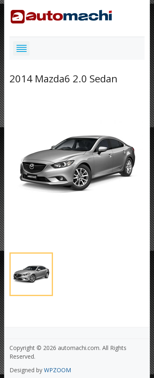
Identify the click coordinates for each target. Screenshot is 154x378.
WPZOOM (57, 370)
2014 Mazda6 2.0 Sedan (63, 78)
